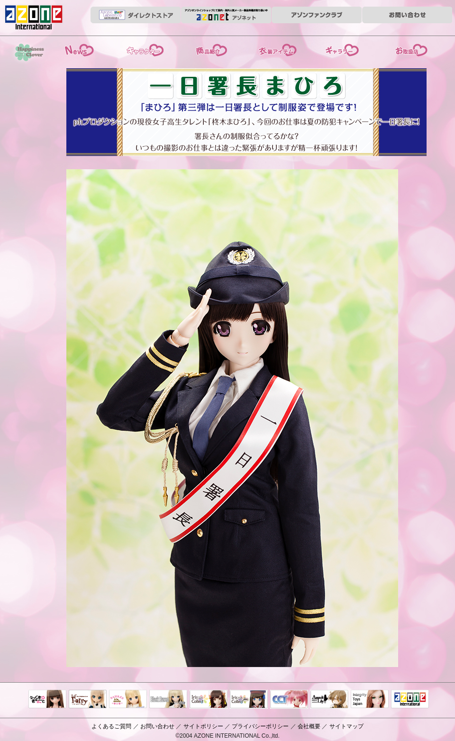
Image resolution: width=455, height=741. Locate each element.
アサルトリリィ (329, 700)
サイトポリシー (203, 726)
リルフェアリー (88, 700)
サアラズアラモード (128, 700)
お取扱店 (407, 49)
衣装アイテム (275, 49)
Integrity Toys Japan (370, 700)
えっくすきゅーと (47, 700)
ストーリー (142, 49)
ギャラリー (342, 49)
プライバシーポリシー (260, 726)
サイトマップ (346, 726)
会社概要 (309, 726)
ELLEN (249, 700)
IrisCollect (209, 700)
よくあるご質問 (111, 726)
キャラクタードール (289, 700)
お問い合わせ (157, 726)
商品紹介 (209, 49)
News (78, 49)
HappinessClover (28, 53)
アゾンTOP (410, 700)
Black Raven (168, 700)
